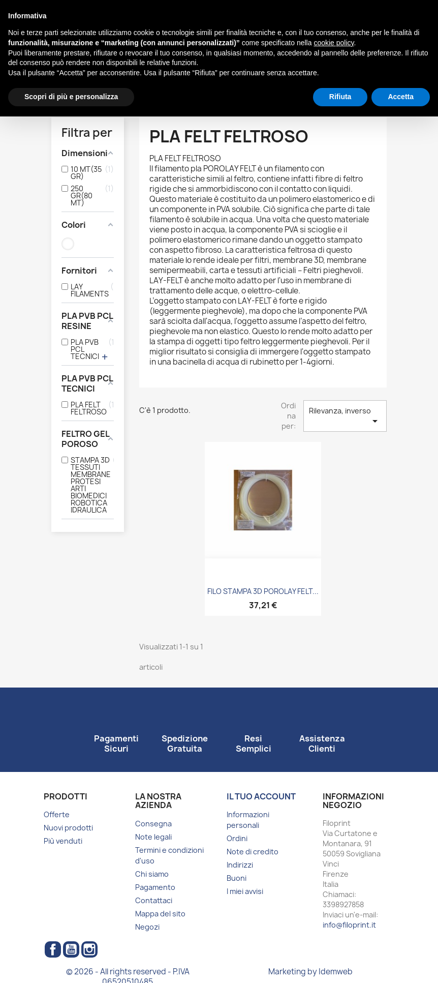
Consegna (153, 823)
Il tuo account (261, 796)
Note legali (153, 837)
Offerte (57, 814)
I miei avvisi (245, 891)
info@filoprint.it (349, 925)
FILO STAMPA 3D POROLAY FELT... (263, 591)
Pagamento (155, 887)
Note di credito (252, 851)
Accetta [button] (401, 97)
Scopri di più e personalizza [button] (71, 97)
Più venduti (63, 841)
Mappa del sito (160, 913)
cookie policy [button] (334, 43)
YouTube (71, 949)
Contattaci (153, 900)
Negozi (147, 927)
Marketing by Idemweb (310, 971)
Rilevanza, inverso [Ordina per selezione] (345, 416)
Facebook (53, 949)
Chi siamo (152, 874)
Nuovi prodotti (68, 827)
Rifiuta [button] (340, 97)
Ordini (237, 838)
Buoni (236, 878)
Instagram (89, 949)
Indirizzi (240, 865)
